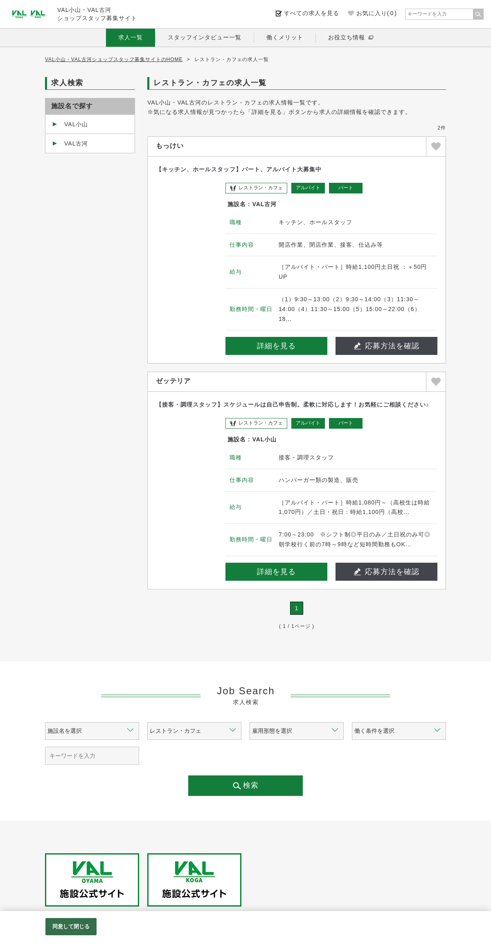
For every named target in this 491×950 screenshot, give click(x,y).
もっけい (170, 145)
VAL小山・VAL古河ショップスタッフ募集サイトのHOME (114, 59)
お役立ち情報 (346, 37)
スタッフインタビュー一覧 (204, 37)
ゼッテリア (173, 380)
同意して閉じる (71, 926)
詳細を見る (276, 346)
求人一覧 (130, 37)
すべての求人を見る (311, 13)
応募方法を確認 (386, 346)
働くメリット (284, 37)
